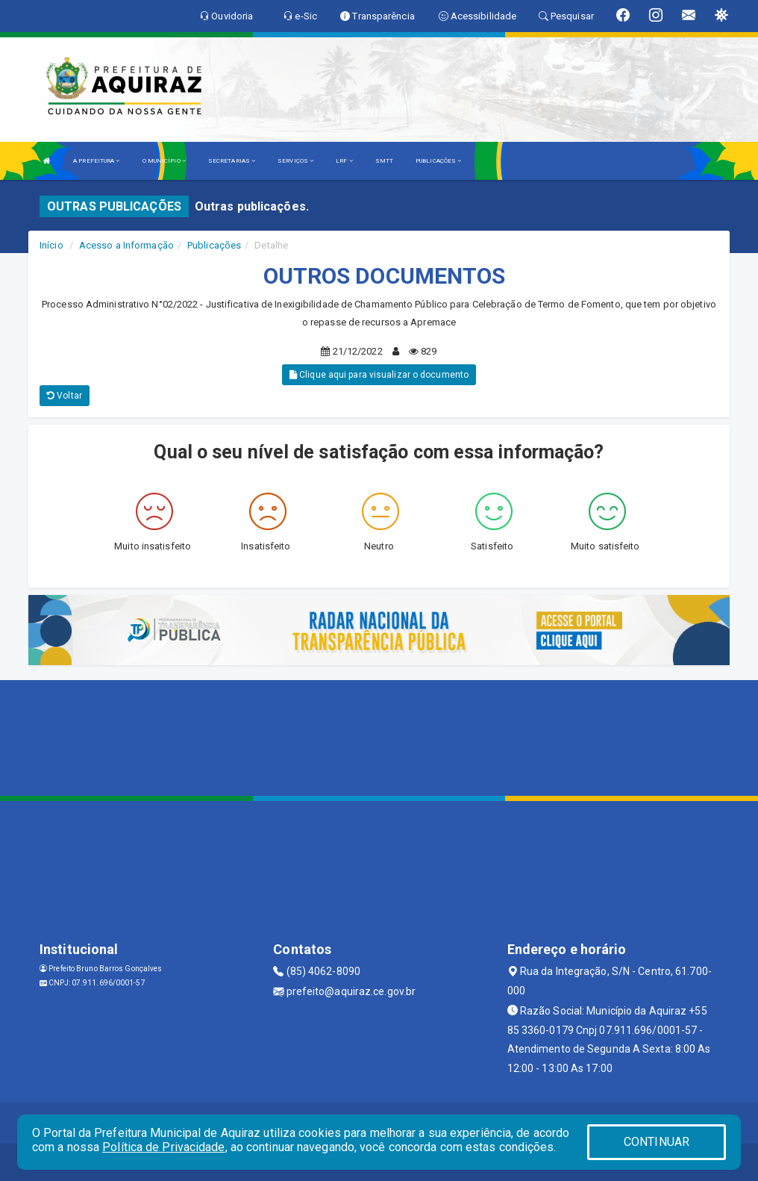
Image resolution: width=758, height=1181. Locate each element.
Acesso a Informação (126, 245)
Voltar (64, 395)
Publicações (214, 245)
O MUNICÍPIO (164, 161)
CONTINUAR (656, 1142)
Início (51, 245)
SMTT (384, 161)
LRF (344, 161)
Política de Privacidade (163, 1147)
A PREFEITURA (96, 161)
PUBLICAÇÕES (438, 161)
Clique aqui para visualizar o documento (379, 375)
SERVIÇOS (295, 161)
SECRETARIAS (231, 161)
